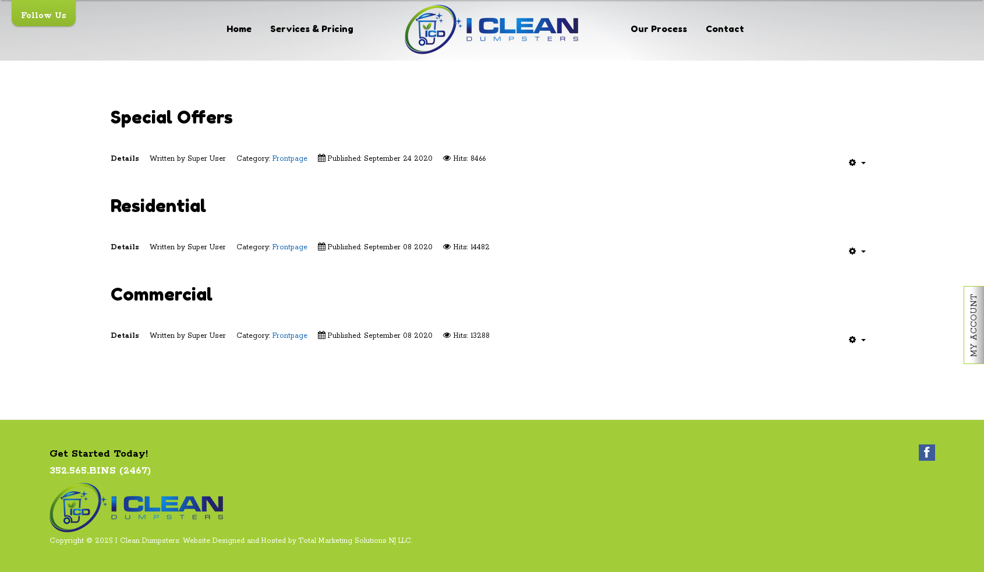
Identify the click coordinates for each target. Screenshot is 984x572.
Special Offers (172, 117)
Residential (158, 205)
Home (239, 28)
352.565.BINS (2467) (100, 470)
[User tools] (857, 162)
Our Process (659, 28)
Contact (725, 28)
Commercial (162, 294)
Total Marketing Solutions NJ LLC (355, 540)
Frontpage (289, 158)
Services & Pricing (311, 28)
